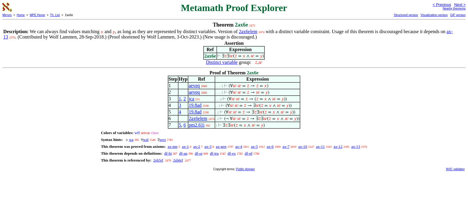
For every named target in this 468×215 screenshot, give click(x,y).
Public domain (245, 169)
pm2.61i (196, 125)
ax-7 (286, 146)
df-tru (214, 153)
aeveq (194, 85)
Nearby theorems (454, 8)
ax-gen (221, 146)
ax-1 (185, 146)
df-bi (168, 153)
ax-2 (196, 146)
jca (191, 98)
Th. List (55, 15)
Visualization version (434, 15)
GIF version (458, 15)
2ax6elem (248, 31)
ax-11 (320, 146)
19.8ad (195, 105)
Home (21, 15)
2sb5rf (158, 160)
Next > (460, 4)
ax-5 (254, 146)
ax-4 (238, 146)
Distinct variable (222, 62)
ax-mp (173, 146)
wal (146, 139)
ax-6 (270, 146)
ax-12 (338, 146)
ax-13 (355, 146)
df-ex (232, 153)
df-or (198, 153)
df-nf (249, 153)
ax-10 (302, 146)
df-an (183, 153)
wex (162, 139)
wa (131, 139)
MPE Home (37, 15)
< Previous (441, 4)
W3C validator (455, 169)
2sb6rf (178, 160)
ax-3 (207, 146)
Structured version (406, 15)
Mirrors (7, 15)
